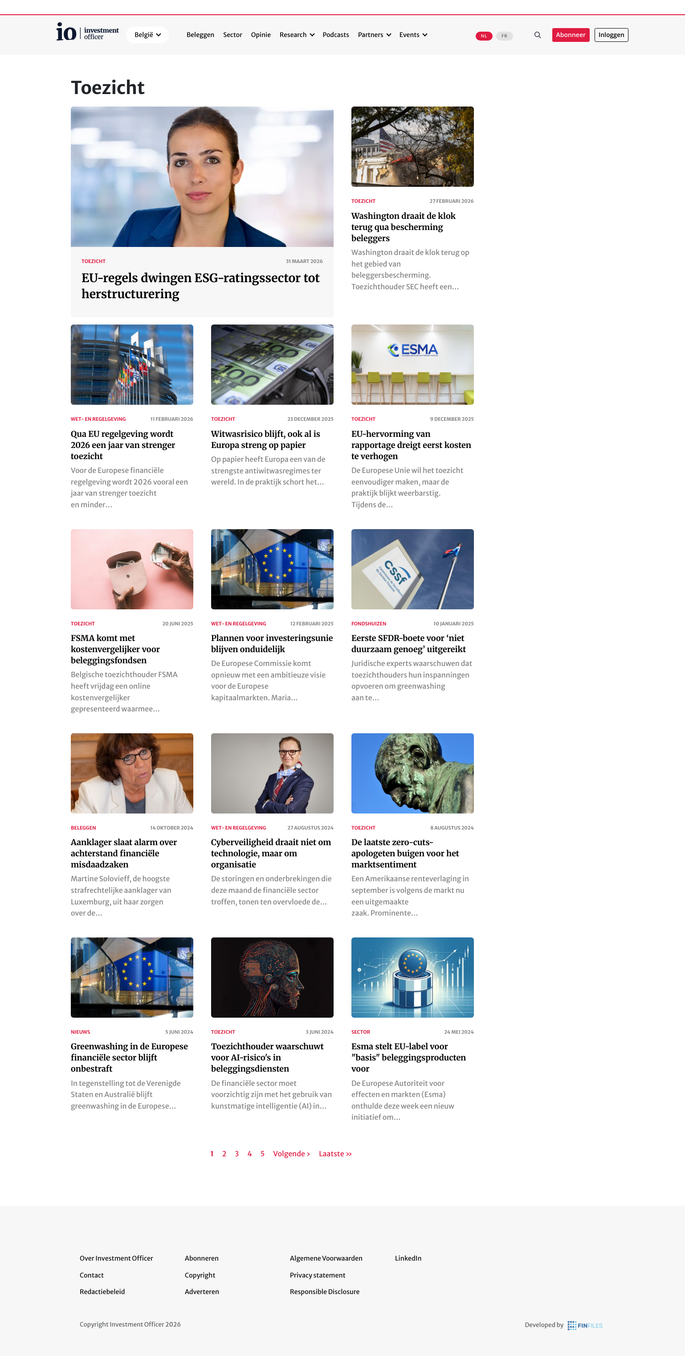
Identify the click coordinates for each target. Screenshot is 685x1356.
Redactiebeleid (102, 1292)
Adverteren (202, 1292)
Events (410, 35)
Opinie (261, 35)
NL (484, 36)
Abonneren (202, 1258)
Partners (370, 35)
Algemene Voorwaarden (326, 1258)
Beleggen (200, 35)
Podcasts (336, 35)
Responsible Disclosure (325, 1292)
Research (293, 35)
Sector (232, 35)
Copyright (200, 1275)
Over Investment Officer (116, 1258)
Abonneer (571, 35)
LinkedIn (408, 1258)
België (144, 35)
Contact (92, 1275)
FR (504, 36)
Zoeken (538, 35)
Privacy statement (318, 1275)
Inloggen (611, 35)
